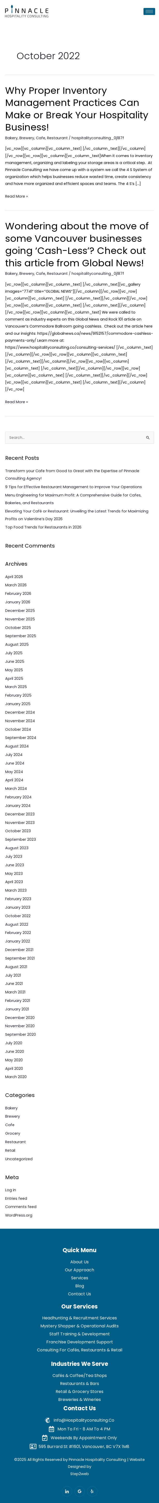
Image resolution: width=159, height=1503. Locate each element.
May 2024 (14, 771)
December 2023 (20, 814)
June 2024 (14, 763)
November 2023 (20, 822)
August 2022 (16, 924)
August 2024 (17, 746)
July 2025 (13, 653)
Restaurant (57, 138)
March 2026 (16, 585)
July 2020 (13, 1043)
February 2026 (18, 593)
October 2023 (18, 831)
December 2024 (20, 712)
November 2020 (20, 1026)
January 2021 (17, 1009)
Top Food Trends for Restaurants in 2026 (43, 527)
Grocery (12, 1133)
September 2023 (20, 839)
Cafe (40, 138)
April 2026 (14, 576)
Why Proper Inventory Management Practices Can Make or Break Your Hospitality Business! (76, 109)
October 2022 (18, 915)
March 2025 (16, 686)
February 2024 (18, 797)
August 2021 (16, 966)
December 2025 (20, 610)
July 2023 (13, 856)
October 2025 (18, 627)
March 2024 (16, 788)
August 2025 (17, 644)
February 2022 (18, 932)
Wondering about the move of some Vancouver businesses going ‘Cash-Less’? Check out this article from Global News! (77, 244)
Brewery (26, 138)
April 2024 (14, 780)
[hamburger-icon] (149, 11)
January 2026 (17, 602)
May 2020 (14, 1060)
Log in (10, 1190)
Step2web (79, 1473)
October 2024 (18, 729)
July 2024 (13, 754)
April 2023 (14, 881)
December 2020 (20, 1017)
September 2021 (20, 958)
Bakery (11, 138)
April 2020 (14, 1068)
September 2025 (20, 635)
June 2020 (14, 1051)
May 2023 (14, 873)
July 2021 (13, 975)
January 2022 (17, 941)
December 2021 (19, 949)
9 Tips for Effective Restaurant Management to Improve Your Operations (73, 486)
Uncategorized (19, 1159)
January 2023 (17, 907)
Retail (10, 1150)
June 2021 (14, 983)
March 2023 (16, 890)
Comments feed (20, 1206)
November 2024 (20, 720)
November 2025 (20, 619)
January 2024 (18, 805)
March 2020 (16, 1076)
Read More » (16, 196)
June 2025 (14, 661)
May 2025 (14, 670)
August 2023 (16, 848)
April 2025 (14, 678)
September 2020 (20, 1034)
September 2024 (20, 737)
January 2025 (18, 703)
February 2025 (18, 695)
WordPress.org (18, 1215)
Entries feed (16, 1198)
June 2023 (14, 865)
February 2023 (18, 898)
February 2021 (17, 1000)
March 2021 (15, 992)
